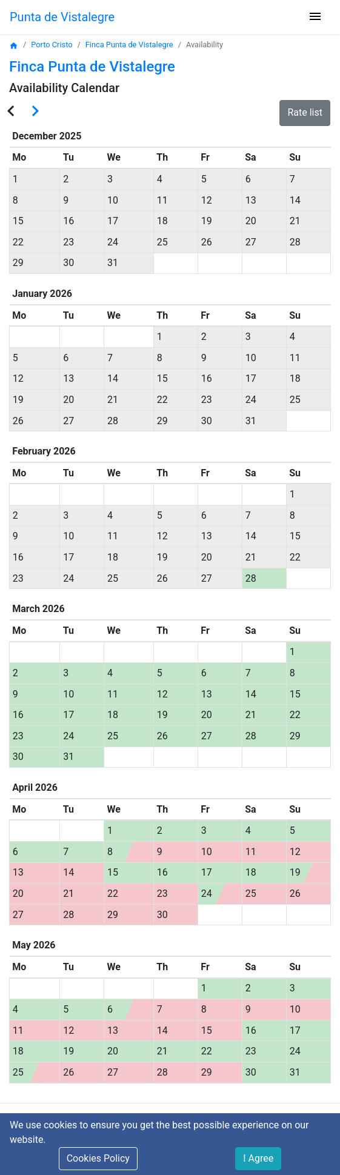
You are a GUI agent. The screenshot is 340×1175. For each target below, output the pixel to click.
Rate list (304, 112)
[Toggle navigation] (315, 17)
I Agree (258, 1158)
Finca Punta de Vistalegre (129, 44)
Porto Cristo (51, 44)
